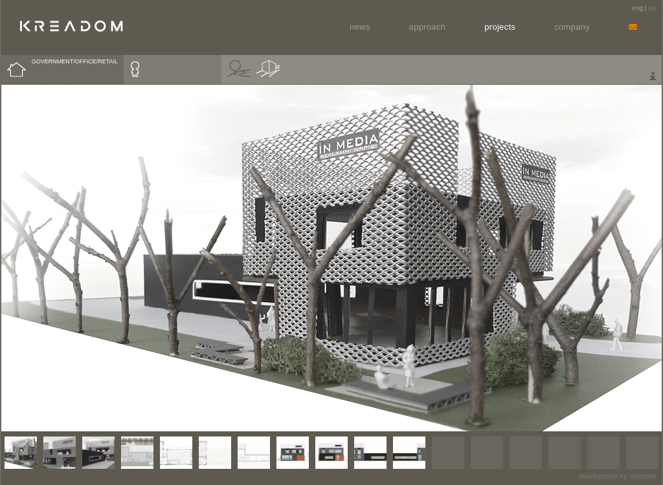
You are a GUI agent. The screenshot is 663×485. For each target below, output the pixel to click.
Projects (499, 27)
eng (638, 8)
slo (652, 8)
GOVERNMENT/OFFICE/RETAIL (75, 61)
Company (572, 27)
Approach (427, 27)
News (360, 27)
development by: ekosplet (617, 476)
